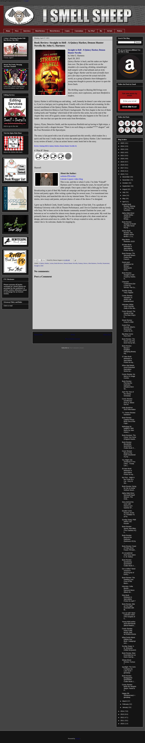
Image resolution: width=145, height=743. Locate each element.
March (124, 701)
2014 (122, 711)
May (124, 198)
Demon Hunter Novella (70, 263)
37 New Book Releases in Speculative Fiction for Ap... (128, 359)
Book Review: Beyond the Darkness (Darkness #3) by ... (129, 539)
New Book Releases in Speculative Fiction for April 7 (128, 598)
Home (8, 31)
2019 (122, 162)
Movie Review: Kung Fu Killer (128, 321)
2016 (122, 171)
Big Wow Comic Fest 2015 (127, 335)
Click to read (8, 306)
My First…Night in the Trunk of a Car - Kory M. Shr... (128, 480)
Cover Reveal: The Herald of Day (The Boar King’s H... (128, 314)
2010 (122, 723)
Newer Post (38, 335)
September (126, 186)
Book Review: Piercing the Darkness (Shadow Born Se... (128, 385)
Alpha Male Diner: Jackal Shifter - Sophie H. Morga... (128, 216)
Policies (119, 31)
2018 (122, 165)
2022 (122, 152)
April (124, 202)
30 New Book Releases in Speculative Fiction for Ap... (128, 471)
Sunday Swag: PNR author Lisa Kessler (129, 521)
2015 (122, 174)
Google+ (26, 1)
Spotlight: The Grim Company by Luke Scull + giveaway (129, 670)
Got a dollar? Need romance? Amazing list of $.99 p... (128, 571)
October (125, 183)
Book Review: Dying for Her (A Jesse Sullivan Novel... (129, 488)
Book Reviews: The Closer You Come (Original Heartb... (129, 437)
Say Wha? (91, 31)
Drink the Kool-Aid (129, 107)
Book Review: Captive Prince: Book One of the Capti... (128, 420)
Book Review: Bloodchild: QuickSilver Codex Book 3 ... (128, 445)
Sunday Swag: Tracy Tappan (127, 291)
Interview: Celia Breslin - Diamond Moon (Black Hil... (128, 589)
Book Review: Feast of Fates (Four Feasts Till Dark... (129, 548)
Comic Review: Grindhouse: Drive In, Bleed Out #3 (128, 401)
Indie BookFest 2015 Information (129, 408)
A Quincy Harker (44, 263)
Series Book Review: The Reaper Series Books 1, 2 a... (128, 233)
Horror (85, 263)
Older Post (107, 335)
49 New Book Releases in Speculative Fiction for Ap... (128, 247)
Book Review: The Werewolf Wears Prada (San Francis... (128, 256)
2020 (122, 158)
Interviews (27, 31)
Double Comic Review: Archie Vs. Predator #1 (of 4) (128, 513)
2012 (122, 717)
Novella (99, 263)
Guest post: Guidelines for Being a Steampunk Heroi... (127, 266)
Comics (67, 31)
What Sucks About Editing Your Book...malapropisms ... (129, 640)
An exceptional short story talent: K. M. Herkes (129, 555)
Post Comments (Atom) (77, 348)
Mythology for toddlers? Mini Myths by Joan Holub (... (128, 429)
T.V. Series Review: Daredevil (129, 413)
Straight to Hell (38, 266)
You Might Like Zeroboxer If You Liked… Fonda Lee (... (128, 462)
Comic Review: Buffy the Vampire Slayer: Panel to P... (129, 687)
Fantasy (80, 263)
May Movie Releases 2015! (128, 240)
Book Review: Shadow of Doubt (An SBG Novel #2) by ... (129, 225)
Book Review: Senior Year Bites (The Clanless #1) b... (129, 529)
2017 (122, 168)
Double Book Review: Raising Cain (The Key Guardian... (128, 207)
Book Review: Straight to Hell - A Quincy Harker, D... (129, 275)
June (124, 195)
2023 (122, 149)
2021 (122, 155)
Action (52, 263)
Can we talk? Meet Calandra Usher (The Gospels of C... (128, 615)
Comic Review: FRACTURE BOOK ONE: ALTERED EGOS (129, 631)
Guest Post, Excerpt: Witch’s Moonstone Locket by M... (128, 328)
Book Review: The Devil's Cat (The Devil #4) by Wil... (129, 341)
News (17, 31)
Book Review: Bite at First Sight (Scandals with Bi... (128, 607)
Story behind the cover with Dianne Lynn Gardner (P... (128, 505)
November (126, 180)
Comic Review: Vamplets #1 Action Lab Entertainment (128, 298)
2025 (122, 143)
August (125, 189)
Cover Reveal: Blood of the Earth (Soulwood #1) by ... (128, 454)
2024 (122, 146)
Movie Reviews (55, 31)
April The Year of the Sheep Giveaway (128, 394)
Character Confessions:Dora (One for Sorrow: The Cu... (129, 284)
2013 (122, 714)
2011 (122, 720)
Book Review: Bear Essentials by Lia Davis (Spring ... (129, 655)
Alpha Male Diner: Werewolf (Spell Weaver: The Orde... (128, 496)
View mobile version (72, 339)
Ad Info (109, 31)
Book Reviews (40, 31)
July (124, 192)
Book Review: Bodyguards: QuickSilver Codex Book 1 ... (128, 678)
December (126, 177)
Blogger (77, 738)
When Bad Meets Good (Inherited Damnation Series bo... (128, 368)
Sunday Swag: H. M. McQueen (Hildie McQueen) (129, 648)
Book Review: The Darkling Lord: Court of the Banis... (128, 580)
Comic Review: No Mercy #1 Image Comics (128, 376)
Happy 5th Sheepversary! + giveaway (128, 695)
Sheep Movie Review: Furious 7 (128, 662)
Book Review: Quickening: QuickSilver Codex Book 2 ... (128, 562)
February (125, 704)
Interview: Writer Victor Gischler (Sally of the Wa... (129, 306)
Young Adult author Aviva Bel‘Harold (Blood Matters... (128, 623)
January (125, 707)
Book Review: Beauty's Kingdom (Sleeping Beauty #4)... (129, 349)
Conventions (79, 31)
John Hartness (92, 263)
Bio (101, 31)
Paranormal (106, 263)
